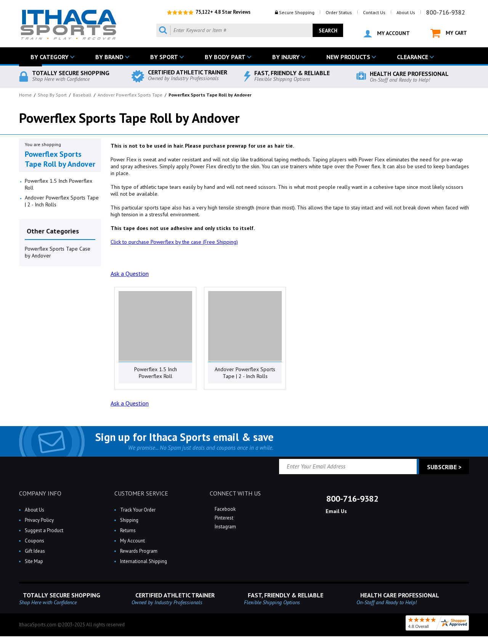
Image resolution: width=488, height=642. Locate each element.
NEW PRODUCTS (348, 57)
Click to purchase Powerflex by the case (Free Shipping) (174, 241)
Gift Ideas (35, 551)
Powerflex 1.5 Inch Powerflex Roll (58, 184)
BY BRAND (109, 57)
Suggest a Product (44, 530)
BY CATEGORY (49, 57)
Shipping (129, 520)
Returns (128, 530)
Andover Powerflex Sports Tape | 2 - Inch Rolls (62, 201)
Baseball (82, 95)
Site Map (34, 561)
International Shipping (143, 561)
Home (25, 95)
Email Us (335, 511)
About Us (405, 12)
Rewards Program (138, 551)
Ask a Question (130, 273)
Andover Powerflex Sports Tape (130, 95)
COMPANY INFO (40, 493)
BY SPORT (164, 57)
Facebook (225, 509)
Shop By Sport (52, 95)
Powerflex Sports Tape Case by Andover (57, 252)
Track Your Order (138, 510)
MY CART (448, 33)
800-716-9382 (445, 12)
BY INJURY (286, 57)
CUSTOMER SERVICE (141, 493)
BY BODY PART (225, 57)
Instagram (225, 526)
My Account (132, 540)
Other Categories (53, 231)
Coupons (34, 540)
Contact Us (374, 12)
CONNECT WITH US (235, 493)
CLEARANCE (412, 57)
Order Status (339, 12)
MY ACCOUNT (387, 33)
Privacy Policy (39, 520)
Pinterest (223, 518)
